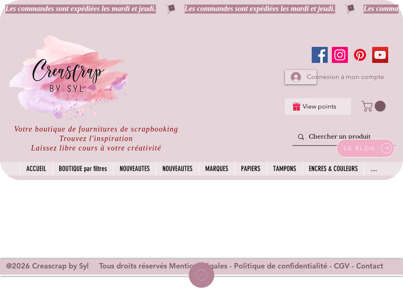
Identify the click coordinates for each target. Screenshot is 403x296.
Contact (369, 266)
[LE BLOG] (365, 148)
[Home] (201, 275)
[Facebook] (320, 55)
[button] (374, 106)
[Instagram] (340, 55)
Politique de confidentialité (280, 266)
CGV (342, 266)
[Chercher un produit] (343, 137)
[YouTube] (380, 55)
